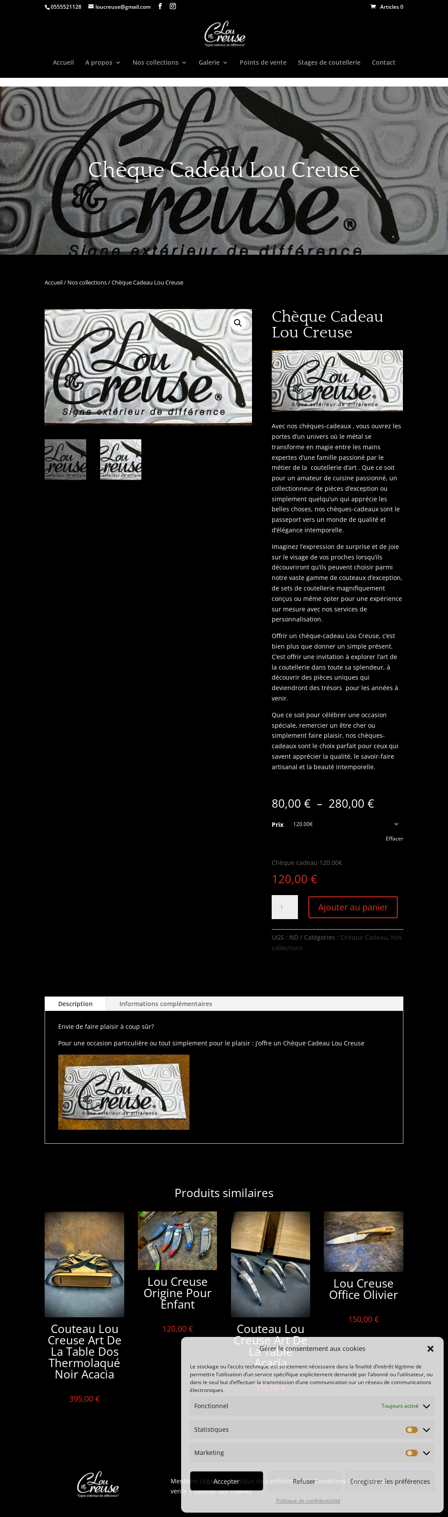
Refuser (304, 1481)
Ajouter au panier (353, 907)
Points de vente (263, 62)
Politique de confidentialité (308, 1500)
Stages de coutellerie (329, 62)
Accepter (226, 1481)
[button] (430, 1348)
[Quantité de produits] (285, 907)
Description (75, 1004)
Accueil (63, 62)
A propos (98, 62)
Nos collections (155, 62)
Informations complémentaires (165, 1004)
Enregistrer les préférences (390, 1481)
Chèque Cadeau (363, 937)
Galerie (209, 62)
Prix (278, 824)
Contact (384, 62)
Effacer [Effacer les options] (394, 838)
